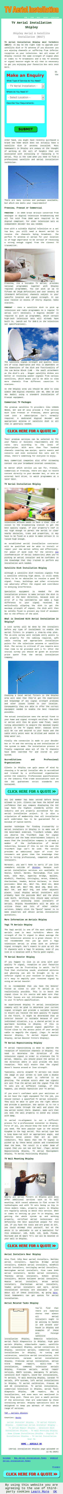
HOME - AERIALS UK (31, 1444)
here (55, 1293)
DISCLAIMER (55, 17)
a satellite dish (34, 307)
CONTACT (46, 17)
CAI (56, 552)
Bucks (18, 1418)
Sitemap (7, 1458)
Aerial (55, 1287)
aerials (8, 904)
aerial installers (42, 893)
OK (55, 1491)
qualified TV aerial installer (40, 1099)
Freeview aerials (27, 1369)
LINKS (32, 17)
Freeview (9, 283)
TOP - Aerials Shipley (16, 1413)
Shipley (36, 867)
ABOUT (39, 17)
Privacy (56, 1467)
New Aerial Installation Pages (30, 1458)
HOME (25, 17)
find (12, 1259)
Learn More (40, 1491)
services (9, 909)
